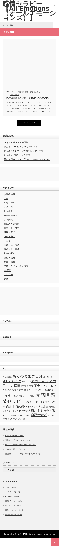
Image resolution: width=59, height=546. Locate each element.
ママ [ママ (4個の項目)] (31, 386)
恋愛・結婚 (29, 92)
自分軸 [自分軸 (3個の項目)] (19, 415)
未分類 (7, 270)
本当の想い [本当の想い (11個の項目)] (19, 406)
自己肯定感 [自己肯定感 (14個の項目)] (39, 415)
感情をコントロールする (14, 510)
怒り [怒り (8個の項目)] (10, 395)
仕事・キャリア (11, 228)
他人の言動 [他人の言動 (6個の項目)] (47, 386)
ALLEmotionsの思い (12, 496)
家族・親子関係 (11, 245)
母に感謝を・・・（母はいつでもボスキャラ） (27, 159)
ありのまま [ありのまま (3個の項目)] (7, 377)
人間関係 (21, 92)
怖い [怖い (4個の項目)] (16, 396)
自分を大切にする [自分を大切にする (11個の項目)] (31, 410)
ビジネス (8, 211)
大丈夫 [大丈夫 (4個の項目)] (19, 390)
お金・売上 (9, 207)
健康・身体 (9, 236)
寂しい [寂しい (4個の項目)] (41, 390)
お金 (6, 198)
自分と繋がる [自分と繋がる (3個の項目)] (12, 411)
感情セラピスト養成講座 (16, 266)
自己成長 (37, 92)
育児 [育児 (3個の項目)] (4, 411)
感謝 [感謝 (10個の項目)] (8, 406)
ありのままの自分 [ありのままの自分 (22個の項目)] (27, 376)
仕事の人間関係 (11, 224)
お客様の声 (9, 194)
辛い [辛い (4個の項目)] (15, 419)
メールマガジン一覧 (12, 492)
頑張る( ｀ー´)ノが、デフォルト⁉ (20, 146)
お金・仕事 (9, 202)
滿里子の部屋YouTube (13, 515)
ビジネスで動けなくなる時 (17, 155)
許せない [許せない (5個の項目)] (7, 418)
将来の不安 (9, 253)
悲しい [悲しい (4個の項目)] (26, 396)
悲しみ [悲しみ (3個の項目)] (33, 396)
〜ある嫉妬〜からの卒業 (16, 142)
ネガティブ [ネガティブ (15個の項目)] (40, 381)
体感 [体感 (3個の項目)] (14, 390)
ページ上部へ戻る (55, 542)
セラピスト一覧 (11, 487)
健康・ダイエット (13, 232)
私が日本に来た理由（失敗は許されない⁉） (28, 98)
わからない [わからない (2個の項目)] (26, 381)
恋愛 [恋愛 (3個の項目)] (20, 396)
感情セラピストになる (13, 501)
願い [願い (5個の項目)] (20, 418)
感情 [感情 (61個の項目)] (45, 394)
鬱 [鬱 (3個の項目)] (24, 419)
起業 (6, 278)
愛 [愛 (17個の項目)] (38, 395)
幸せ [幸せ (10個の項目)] (48, 389)
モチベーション (11, 215)
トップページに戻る (29, 123)
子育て (7, 240)
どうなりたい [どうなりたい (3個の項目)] (48, 377)
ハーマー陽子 (14, 95)
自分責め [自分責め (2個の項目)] (12, 415)
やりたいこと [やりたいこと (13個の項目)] (12, 381)
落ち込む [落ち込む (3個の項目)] (51, 415)
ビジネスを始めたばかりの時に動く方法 (24, 151)
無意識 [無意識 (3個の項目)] (52, 407)
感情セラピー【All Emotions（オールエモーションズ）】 (33, 534)
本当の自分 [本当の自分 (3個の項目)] (32, 407)
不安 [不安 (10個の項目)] (37, 385)
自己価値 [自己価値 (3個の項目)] (26, 415)
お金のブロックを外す (13, 505)
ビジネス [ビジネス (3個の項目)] (24, 386)
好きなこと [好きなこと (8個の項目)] (30, 389)
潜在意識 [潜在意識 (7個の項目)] (43, 406)
